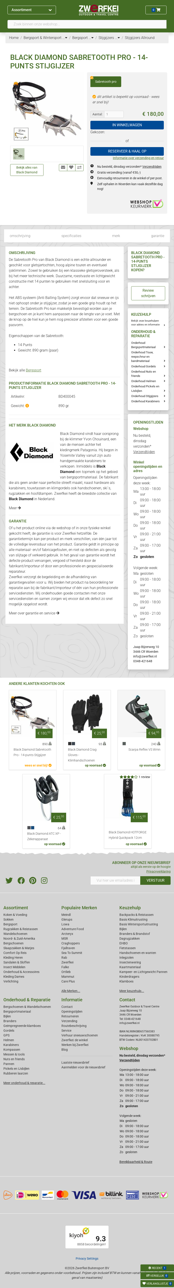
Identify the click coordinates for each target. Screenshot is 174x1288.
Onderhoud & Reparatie (27, 999)
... (64, 38)
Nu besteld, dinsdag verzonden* (129, 166)
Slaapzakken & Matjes (18, 948)
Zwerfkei (67, 962)
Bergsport (33, 370)
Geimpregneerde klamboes (22, 1026)
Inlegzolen (126, 957)
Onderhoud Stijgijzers (144, 396)
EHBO (123, 943)
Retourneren (70, 1016)
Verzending (69, 1021)
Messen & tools (14, 1054)
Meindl (66, 915)
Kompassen (11, 1049)
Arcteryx (67, 934)
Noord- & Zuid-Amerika (19, 938)
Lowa (65, 924)
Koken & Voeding (15, 915)
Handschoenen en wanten (137, 953)
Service (66, 1030)
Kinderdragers (129, 976)
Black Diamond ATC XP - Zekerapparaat (44, 836)
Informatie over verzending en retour (138, 158)
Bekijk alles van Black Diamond (26, 170)
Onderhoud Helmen (143, 381)
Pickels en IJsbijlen (16, 1068)
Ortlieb (66, 972)
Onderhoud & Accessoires (21, 972)
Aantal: (97, 114)
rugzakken (17, 493)
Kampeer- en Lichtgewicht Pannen (143, 972)
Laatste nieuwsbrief (75, 1062)
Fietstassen (127, 948)
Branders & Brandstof (134, 934)
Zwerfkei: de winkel (74, 1040)
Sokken (8, 919)
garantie (157, 236)
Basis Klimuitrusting (133, 919)
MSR (64, 938)
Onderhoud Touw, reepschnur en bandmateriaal (142, 357)
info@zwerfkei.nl (145, 656)
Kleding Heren (13, 957)
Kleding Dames (13, 976)
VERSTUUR (155, 880)
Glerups (66, 919)
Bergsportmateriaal (17, 1011)
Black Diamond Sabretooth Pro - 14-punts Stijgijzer (32, 752)
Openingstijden (71, 1011)
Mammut (67, 976)
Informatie (71, 999)
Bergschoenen (13, 943)
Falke (65, 967)
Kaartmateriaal (130, 967)
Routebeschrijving (74, 1026)
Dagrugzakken (129, 938)
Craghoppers (70, 943)
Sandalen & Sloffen (16, 962)
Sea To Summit (71, 953)
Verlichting (10, 981)
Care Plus (68, 981)
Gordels (8, 1030)
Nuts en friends (14, 1059)
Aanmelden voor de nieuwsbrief (83, 1067)
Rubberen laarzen (15, 1073)
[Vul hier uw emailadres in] (115, 880)
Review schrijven (148, 293)
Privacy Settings (87, 1258)
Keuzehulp (130, 907)
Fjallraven (68, 948)
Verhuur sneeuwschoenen (79, 1035)
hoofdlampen (41, 493)
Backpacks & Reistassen (136, 915)
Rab (64, 957)
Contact (67, 1007)
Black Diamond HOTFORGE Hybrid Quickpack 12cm (128, 835)
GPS (6, 1035)
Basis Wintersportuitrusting (138, 924)
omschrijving (20, 236)
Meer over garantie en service (34, 613)
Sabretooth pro (103, 80)
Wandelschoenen (15, 934)
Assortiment (32, 9)
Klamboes (126, 981)
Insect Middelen (14, 967)
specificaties (71, 236)
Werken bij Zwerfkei (74, 1045)
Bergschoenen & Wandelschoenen (27, 1007)
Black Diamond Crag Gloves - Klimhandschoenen (82, 755)
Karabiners (11, 1045)
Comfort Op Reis (15, 953)
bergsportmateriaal (82, 477)
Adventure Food (72, 929)
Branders (9, 1021)
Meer (15, 508)
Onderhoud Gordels (143, 366)
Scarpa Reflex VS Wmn (144, 750)
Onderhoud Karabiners (145, 401)
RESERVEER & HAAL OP (127, 151)
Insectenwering (130, 962)
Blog (64, 1049)
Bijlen (123, 929)
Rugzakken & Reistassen (20, 929)
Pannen (8, 1064)
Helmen (8, 1040)
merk (116, 236)
